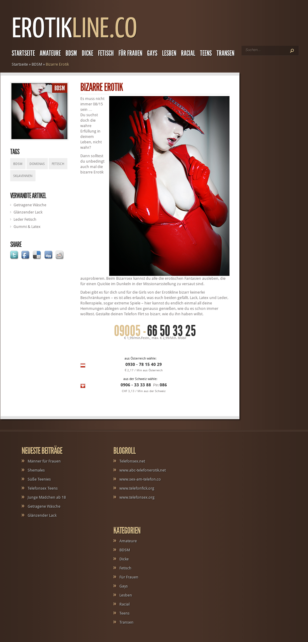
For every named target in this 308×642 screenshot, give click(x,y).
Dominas (37, 164)
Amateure (50, 53)
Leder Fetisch (25, 219)
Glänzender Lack (28, 212)
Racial (188, 53)
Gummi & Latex (27, 226)
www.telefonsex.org (137, 497)
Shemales (36, 470)
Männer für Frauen (44, 461)
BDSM (71, 53)
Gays (152, 53)
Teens (206, 53)
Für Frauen (130, 53)
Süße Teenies (39, 479)
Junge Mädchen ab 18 (47, 497)
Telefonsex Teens (43, 488)
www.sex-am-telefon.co (140, 479)
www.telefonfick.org (136, 488)
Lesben (169, 53)
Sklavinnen (22, 176)
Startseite (23, 53)
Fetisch (106, 53)
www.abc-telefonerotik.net (142, 470)
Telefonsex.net (132, 461)
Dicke (87, 53)
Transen (225, 53)
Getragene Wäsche (30, 205)
